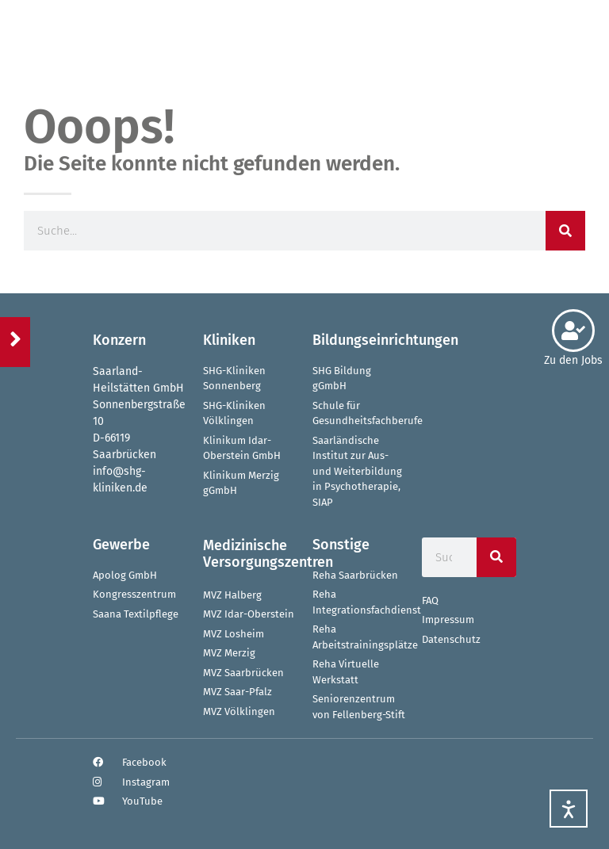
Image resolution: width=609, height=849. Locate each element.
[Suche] (565, 230)
